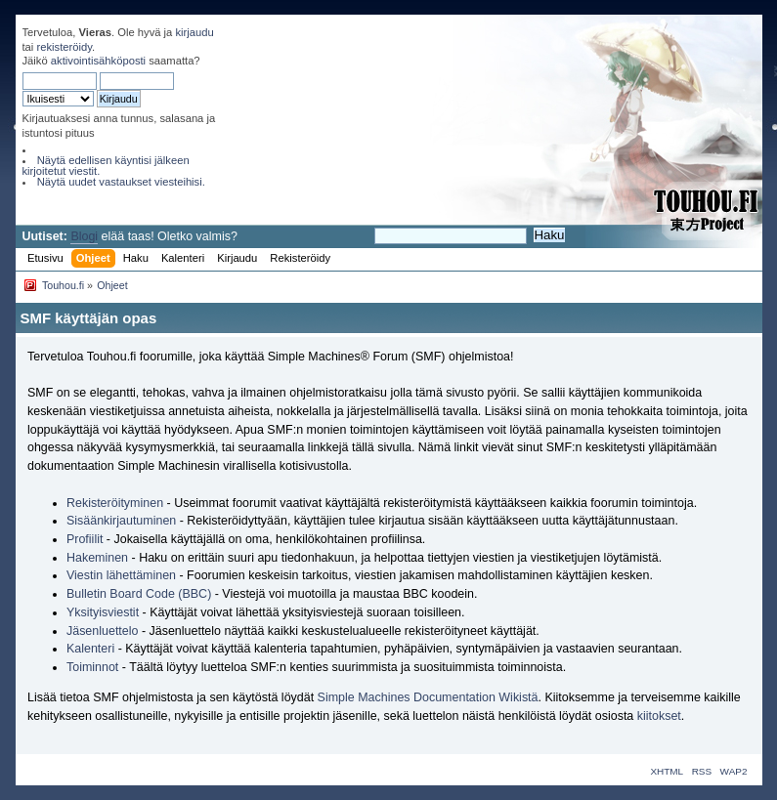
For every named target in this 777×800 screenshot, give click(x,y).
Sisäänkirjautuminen (121, 520)
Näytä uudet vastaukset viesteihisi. (121, 182)
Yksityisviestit (102, 612)
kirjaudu (194, 32)
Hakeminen (97, 558)
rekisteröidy (64, 47)
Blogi (84, 236)
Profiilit (84, 539)
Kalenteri (90, 648)
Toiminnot (92, 667)
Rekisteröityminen (114, 503)
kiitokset (659, 716)
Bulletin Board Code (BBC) (140, 594)
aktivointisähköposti (98, 60)
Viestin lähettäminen (121, 575)
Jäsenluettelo (102, 631)
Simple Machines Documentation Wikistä (428, 697)
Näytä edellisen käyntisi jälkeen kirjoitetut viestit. (106, 165)
